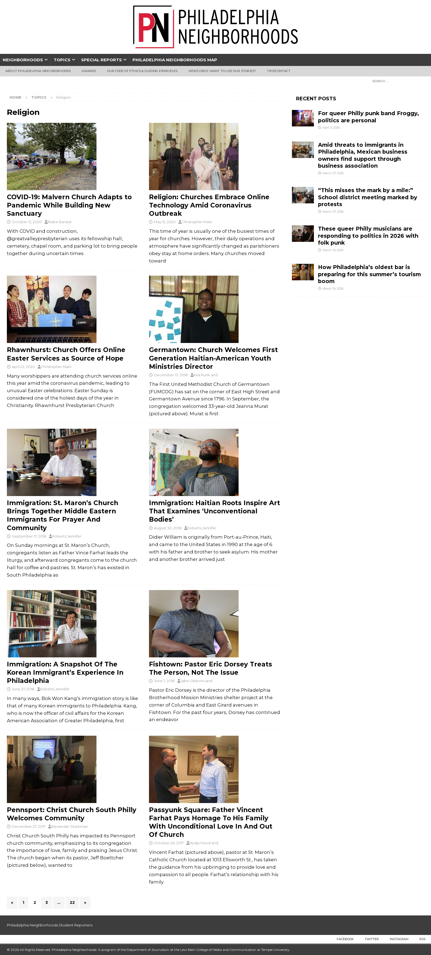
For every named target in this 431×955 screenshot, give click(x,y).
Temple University (275, 950)
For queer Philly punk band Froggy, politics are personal (368, 116)
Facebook (345, 939)
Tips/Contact (278, 71)
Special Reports (101, 59)
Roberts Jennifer (66, 536)
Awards (89, 71)
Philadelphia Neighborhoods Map (174, 59)
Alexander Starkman (69, 826)
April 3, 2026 (331, 127)
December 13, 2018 (171, 375)
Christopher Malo (196, 222)
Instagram (399, 939)
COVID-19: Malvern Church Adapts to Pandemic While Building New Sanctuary (69, 205)
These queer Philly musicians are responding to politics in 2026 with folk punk (368, 235)
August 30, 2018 (167, 528)
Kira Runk (202, 375)
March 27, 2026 (333, 173)
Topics (62, 59)
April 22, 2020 (23, 366)
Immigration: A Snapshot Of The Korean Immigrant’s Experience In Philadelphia (65, 672)
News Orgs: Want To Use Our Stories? (222, 71)
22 (72, 902)
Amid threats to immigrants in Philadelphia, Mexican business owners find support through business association (362, 155)
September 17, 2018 (29, 536)
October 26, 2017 (169, 843)
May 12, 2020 (165, 222)
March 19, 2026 (332, 250)
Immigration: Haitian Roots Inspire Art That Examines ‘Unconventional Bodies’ (214, 511)
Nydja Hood (200, 843)
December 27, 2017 (28, 826)
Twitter (372, 939)
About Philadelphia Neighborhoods (38, 71)
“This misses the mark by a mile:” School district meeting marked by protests (367, 197)
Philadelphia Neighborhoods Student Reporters (49, 925)
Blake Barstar (60, 222)
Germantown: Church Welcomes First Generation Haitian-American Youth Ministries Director (213, 358)
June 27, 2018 (23, 689)
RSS (422, 939)
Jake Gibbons (192, 681)
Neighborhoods (23, 59)
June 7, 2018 (164, 681)
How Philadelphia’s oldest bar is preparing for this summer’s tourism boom (369, 274)
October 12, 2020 (27, 222)
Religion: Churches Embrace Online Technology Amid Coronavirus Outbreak (209, 205)
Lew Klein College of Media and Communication (218, 950)
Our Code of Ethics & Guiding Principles (142, 71)
